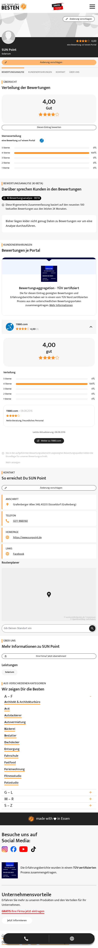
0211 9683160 (20, 521)
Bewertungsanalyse (13, 72)
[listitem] (22, 702)
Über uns (74, 72)
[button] (49, 938)
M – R (49, 799)
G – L (49, 792)
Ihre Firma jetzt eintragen (23, 911)
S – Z (49, 805)
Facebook (18, 554)
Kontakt (60, 72)
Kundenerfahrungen (40, 72)
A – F (49, 696)
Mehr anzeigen (13, 462)
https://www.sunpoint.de (27, 537)
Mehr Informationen (61, 305)
